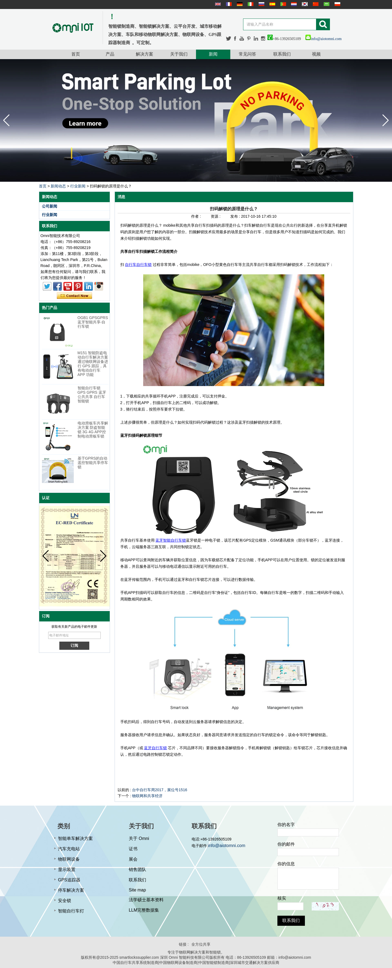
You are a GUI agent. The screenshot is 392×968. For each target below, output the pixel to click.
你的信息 (286, 863)
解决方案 (144, 54)
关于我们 (179, 54)
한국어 (304, 4)
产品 (110, 54)
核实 (281, 898)
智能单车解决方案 (75, 838)
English (217, 4)
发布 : (235, 216)
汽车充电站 (69, 848)
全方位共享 (200, 944)
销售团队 (137, 869)
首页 (75, 54)
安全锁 (64, 900)
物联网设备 (69, 859)
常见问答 (247, 54)
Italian (249, 4)
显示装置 (66, 869)
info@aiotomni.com (323, 39)
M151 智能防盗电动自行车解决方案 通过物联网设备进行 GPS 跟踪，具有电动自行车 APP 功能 (93, 364)
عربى (325, 4)
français (228, 4)
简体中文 (314, 4)
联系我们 (282, 54)
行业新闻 (77, 186)
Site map (137, 890)
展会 (133, 859)
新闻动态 (58, 186)
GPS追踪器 (69, 880)
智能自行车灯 (71, 911)
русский (260, 4)
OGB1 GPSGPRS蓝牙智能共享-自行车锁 (93, 322)
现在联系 (74, 295)
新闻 (213, 54)
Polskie (336, 4)
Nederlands (293, 4)
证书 (133, 848)
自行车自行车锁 (138, 264)
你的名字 (286, 824)
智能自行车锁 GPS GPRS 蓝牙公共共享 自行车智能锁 (92, 394)
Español (271, 4)
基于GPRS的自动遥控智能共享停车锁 (93, 462)
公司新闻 (49, 206)
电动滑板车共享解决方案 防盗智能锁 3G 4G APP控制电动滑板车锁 (93, 429)
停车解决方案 (71, 890)
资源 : (216, 216)
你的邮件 (286, 844)
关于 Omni (139, 838)
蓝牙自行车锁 (155, 748)
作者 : (196, 216)
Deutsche (239, 4)
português (282, 4)
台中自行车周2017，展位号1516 (159, 790)
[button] (385, 120)
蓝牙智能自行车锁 (170, 540)
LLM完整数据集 (144, 910)
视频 (316, 54)
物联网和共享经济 (147, 796)
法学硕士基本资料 (146, 899)
